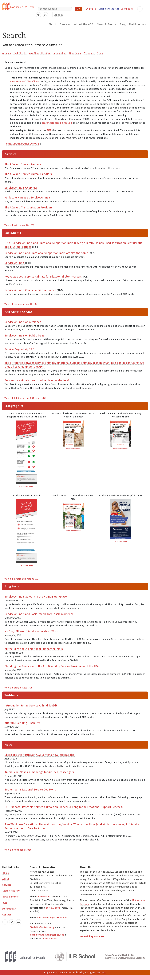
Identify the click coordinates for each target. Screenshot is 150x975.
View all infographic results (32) (21, 578)
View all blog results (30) (18, 687)
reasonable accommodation (57, 122)
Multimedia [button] (136, 24)
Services (65, 24)
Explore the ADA (11, 890)
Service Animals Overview (21, 187)
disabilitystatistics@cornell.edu (47, 934)
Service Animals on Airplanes (23, 322)
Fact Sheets (20, 53)
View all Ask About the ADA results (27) (25, 398)
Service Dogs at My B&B (19, 349)
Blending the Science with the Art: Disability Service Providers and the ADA (52, 666)
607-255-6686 (53, 907)
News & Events (106, 24)
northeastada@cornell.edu (52, 917)
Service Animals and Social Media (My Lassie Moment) (39, 614)
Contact (6, 914)
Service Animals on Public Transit (25, 335)
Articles (6, 53)
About (52, 24)
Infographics (60, 53)
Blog (123, 24)
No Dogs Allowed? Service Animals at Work (31, 631)
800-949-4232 (45, 896)
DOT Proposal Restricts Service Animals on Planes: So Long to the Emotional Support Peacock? (64, 807)
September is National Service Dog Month (31, 789)
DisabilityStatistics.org (42, 927)
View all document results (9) (20, 304)
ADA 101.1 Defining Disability (22, 723)
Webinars (89, 53)
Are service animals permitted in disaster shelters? (37, 380)
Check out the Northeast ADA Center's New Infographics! (40, 754)
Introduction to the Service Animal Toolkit (31, 705)
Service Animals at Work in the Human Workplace (36, 596)
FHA (49, 130)
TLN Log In (90, 8)
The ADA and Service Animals (23, 164)
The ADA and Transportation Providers (29, 207)
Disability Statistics (109, 8)
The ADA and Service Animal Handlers (28, 174)
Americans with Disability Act (25, 81)
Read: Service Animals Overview (22, 143)
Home (5, 872)
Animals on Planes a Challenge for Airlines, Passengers (39, 772)
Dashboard (127, 8)
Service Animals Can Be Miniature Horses (30, 290)
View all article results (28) (19, 225)
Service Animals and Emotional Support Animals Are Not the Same (46, 253)
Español (58, 14)
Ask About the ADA (39, 53)
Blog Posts (75, 53)
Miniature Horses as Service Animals (28, 197)
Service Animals (15, 263)
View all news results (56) (18, 849)
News (100, 53)
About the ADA (83, 24)
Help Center (50, 938)
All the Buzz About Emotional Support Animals (34, 649)
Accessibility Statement (92, 936)
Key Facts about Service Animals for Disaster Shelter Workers (43, 276)
